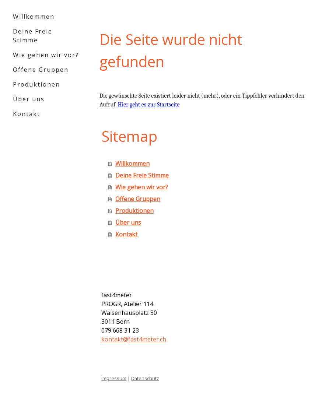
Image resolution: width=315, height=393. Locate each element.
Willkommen (34, 17)
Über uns (29, 99)
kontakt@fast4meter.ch (133, 339)
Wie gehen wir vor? (46, 55)
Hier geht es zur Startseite (149, 104)
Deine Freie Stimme (32, 35)
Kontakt (26, 114)
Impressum (113, 378)
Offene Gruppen (41, 70)
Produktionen (36, 84)
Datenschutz (145, 378)
